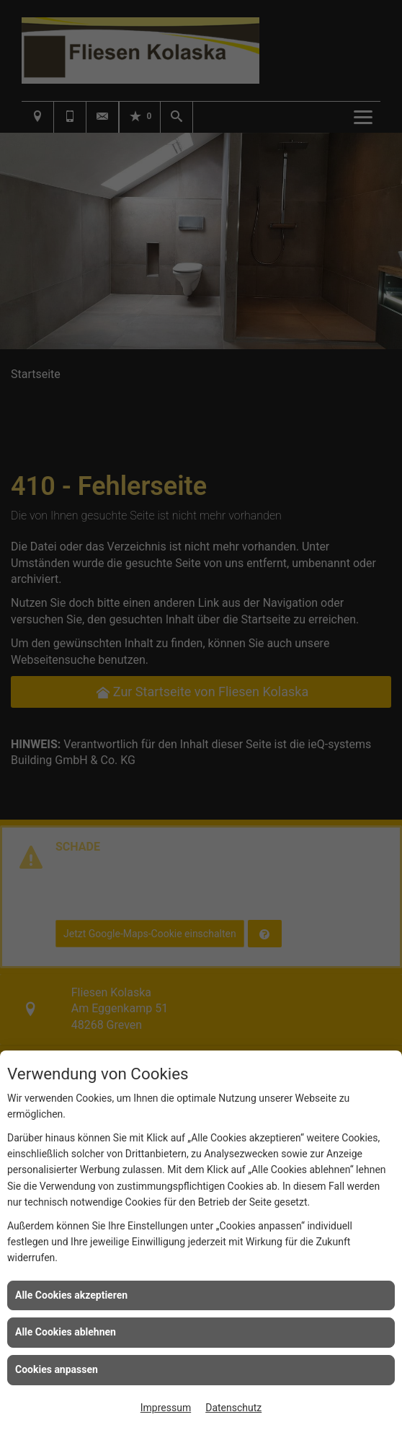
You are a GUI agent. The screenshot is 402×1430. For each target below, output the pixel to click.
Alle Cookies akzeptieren (71, 1295)
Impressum (165, 1407)
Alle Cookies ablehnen (65, 1332)
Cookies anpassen (56, 1369)
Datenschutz (233, 1407)
